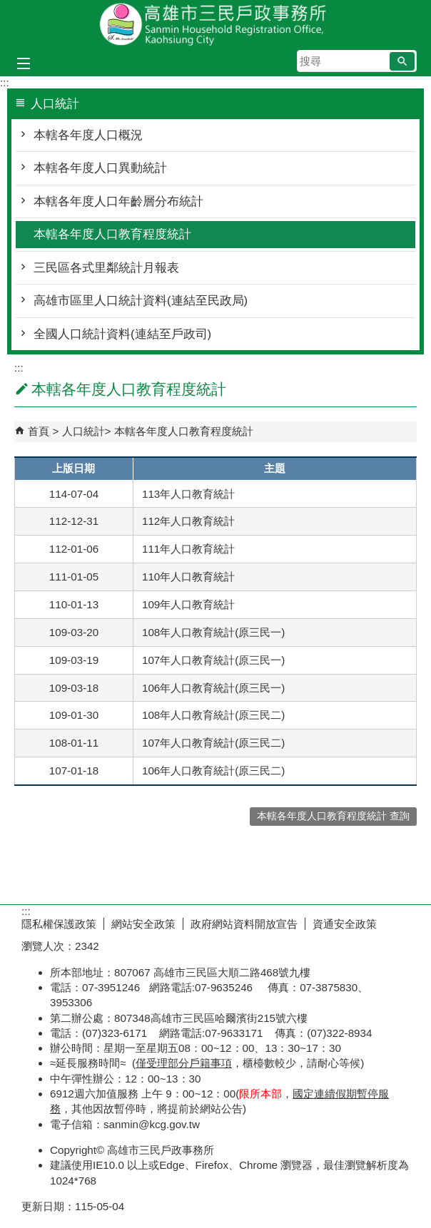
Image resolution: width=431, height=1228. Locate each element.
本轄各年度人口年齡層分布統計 (118, 201)
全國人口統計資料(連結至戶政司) (122, 334)
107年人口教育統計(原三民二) (213, 743)
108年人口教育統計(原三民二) (213, 715)
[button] (402, 61)
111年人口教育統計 (188, 549)
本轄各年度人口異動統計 (100, 168)
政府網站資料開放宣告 (244, 924)
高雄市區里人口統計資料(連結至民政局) (141, 300)
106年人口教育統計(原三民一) (213, 688)
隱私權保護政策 (58, 924)
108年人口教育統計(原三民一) (213, 632)
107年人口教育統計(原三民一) (213, 660)
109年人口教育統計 (188, 604)
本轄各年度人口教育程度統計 (112, 234)
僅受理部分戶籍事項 (184, 1063)
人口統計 (83, 431)
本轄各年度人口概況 (88, 135)
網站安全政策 (143, 924)
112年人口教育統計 (188, 521)
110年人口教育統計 (188, 576)
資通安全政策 (345, 924)
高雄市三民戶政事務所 (215, 24)
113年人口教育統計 (188, 494)
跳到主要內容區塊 (7, 7)
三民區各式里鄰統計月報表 (106, 268)
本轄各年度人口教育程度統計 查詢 (333, 816)
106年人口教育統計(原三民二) (213, 770)
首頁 (38, 431)
